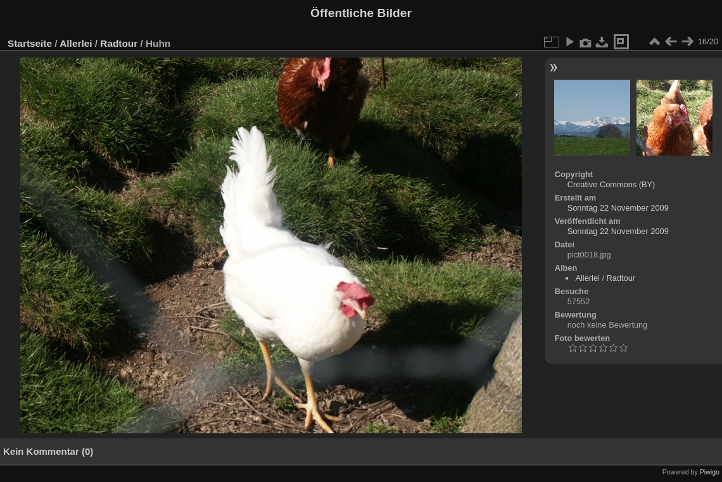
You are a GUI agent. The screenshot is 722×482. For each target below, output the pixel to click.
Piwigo (709, 472)
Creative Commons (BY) (611, 184)
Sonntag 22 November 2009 (618, 208)
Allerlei (76, 43)
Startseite (30, 43)
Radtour (118, 43)
